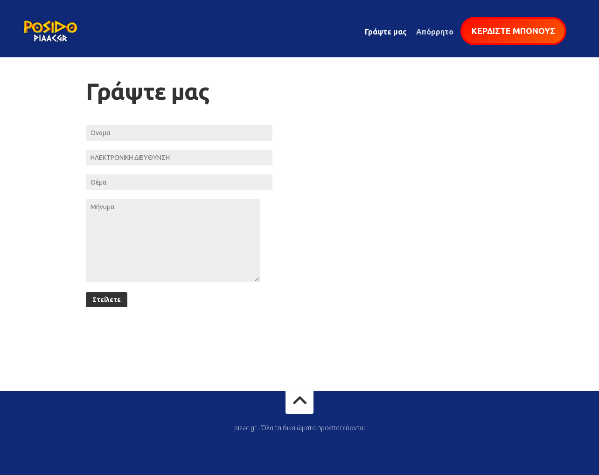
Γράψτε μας (386, 32)
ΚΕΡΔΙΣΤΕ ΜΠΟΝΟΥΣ (513, 30)
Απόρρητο (434, 32)
